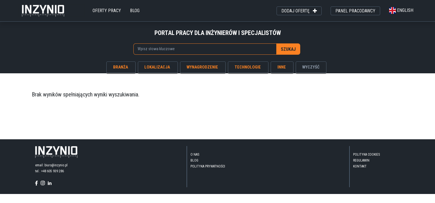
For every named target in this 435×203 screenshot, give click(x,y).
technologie (248, 67)
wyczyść (311, 67)
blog (135, 10)
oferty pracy (107, 10)
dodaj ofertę (299, 11)
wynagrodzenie (202, 67)
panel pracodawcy (355, 11)
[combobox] (205, 49)
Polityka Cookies (366, 154)
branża (120, 67)
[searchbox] (202, 49)
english (401, 10)
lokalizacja (157, 67)
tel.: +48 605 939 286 (49, 171)
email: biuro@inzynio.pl (51, 165)
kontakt (360, 166)
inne (281, 67)
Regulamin (361, 160)
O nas (194, 154)
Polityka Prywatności (207, 166)
